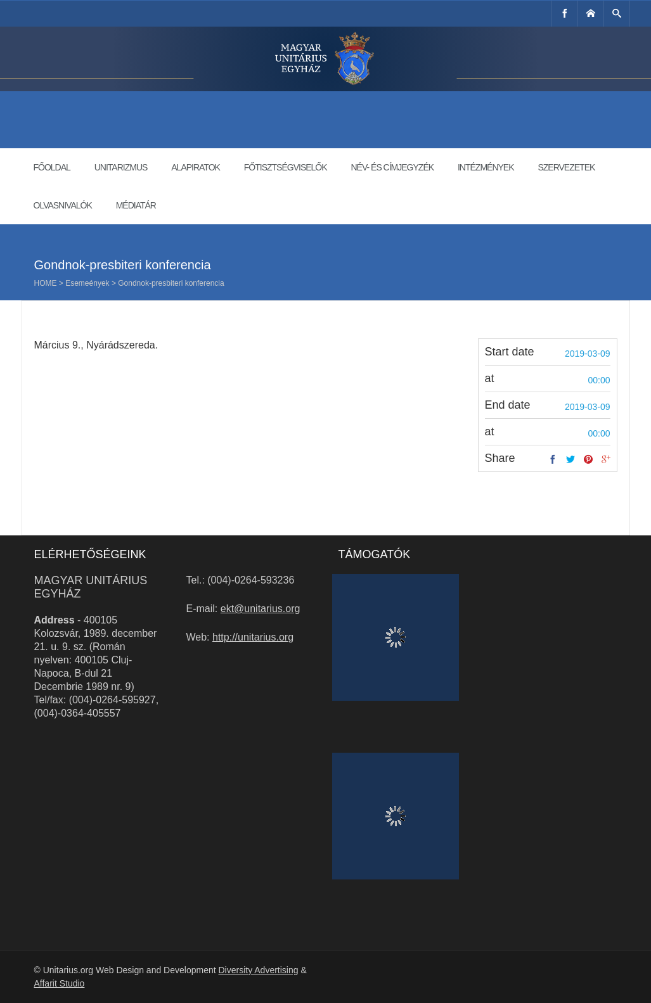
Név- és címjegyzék (392, 167)
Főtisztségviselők (285, 167)
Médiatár (136, 205)
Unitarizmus (121, 167)
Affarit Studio (59, 983)
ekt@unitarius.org (260, 608)
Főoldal (52, 167)
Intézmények (486, 167)
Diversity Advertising (258, 970)
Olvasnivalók (63, 205)
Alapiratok (195, 167)
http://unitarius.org (252, 637)
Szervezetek (566, 167)
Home (45, 283)
